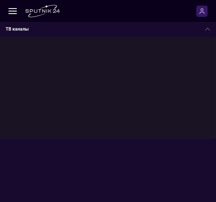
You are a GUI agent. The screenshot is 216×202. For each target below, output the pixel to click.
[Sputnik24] (42, 11)
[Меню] (12, 11)
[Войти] (202, 11)
